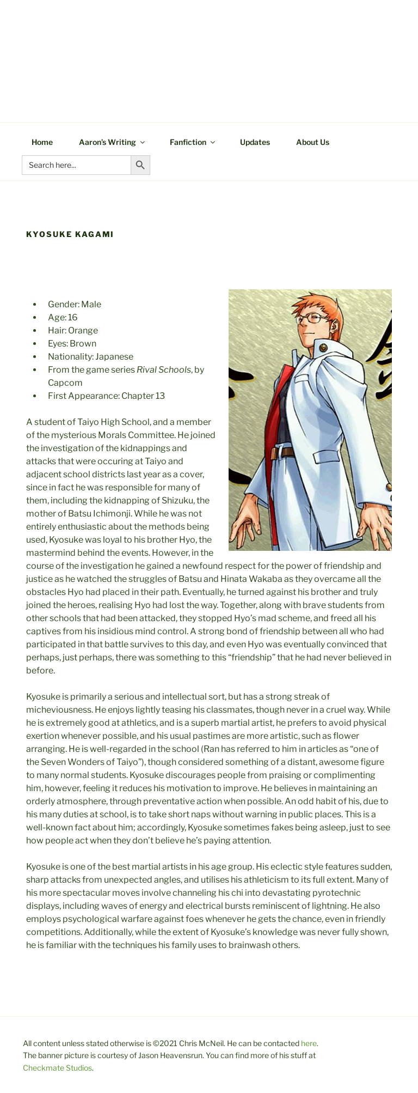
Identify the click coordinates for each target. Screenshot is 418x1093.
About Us (312, 142)
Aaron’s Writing (112, 142)
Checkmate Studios (57, 1067)
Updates (255, 142)
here (309, 1043)
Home (42, 142)
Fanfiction (193, 142)
